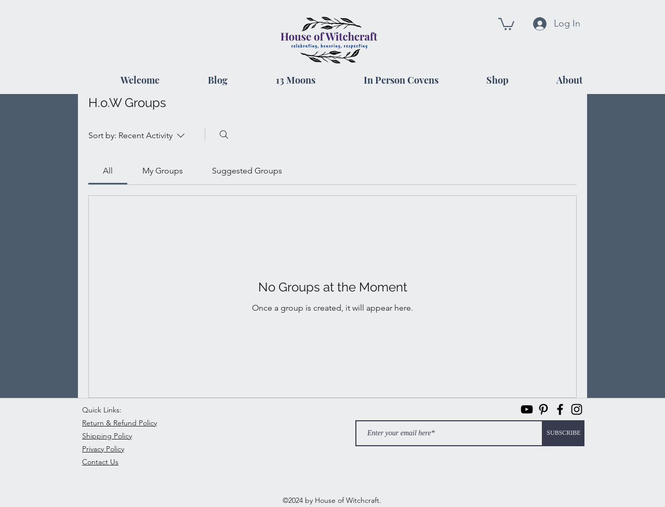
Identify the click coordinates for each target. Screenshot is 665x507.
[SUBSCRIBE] (563, 433)
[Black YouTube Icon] (527, 409)
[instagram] (576, 409)
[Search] (224, 134)
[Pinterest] (543, 409)
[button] (506, 23)
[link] (108, 171)
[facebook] (560, 409)
